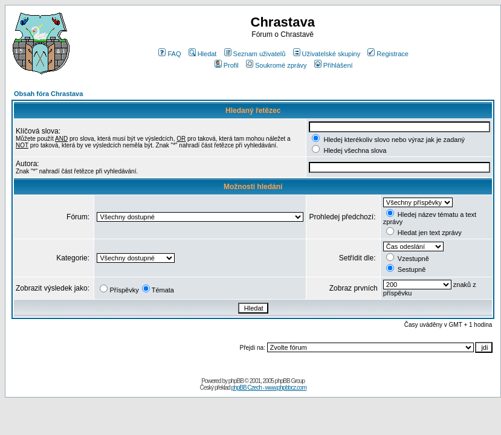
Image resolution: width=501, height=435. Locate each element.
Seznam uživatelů (255, 53)
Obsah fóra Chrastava (48, 93)
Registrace (388, 53)
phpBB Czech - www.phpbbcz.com (268, 387)
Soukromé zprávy (276, 65)
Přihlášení (333, 65)
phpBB (236, 381)
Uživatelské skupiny (327, 53)
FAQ (169, 53)
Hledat (203, 53)
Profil (227, 65)
